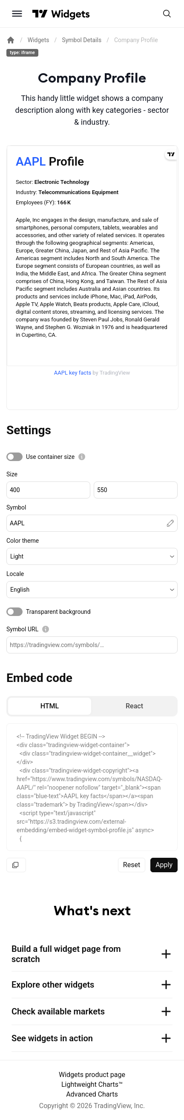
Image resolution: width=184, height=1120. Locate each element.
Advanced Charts (92, 1094)
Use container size (50, 456)
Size (11, 474)
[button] (92, 556)
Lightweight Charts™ (92, 1084)
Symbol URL (22, 629)
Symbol (16, 507)
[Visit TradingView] (40, 13)
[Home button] (70, 14)
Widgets (38, 40)
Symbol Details (81, 40)
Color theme (22, 540)
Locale (15, 573)
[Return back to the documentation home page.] (10, 40)
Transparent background (58, 611)
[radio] (49, 706)
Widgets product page (92, 1075)
